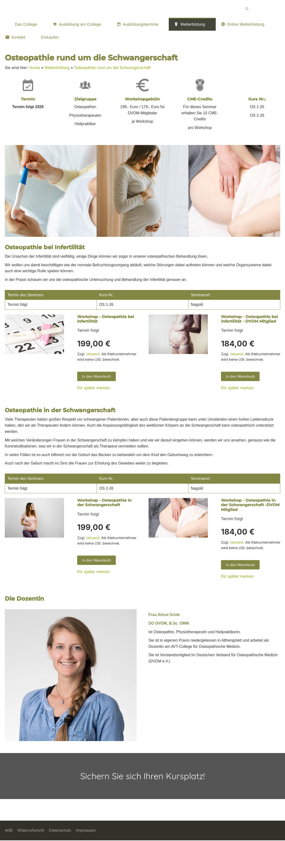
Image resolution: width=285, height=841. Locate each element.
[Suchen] (261, 9)
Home (34, 67)
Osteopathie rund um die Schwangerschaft (112, 67)
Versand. (93, 354)
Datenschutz (60, 830)
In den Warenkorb (96, 376)
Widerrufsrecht (30, 830)
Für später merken (93, 387)
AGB (8, 830)
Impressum (86, 830)
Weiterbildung (57, 67)
